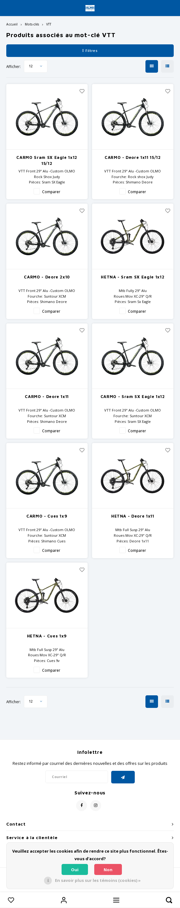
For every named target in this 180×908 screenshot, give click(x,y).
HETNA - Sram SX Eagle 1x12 (132, 276)
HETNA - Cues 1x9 (47, 635)
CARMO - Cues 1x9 (46, 515)
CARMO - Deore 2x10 (47, 276)
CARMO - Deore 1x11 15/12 (133, 157)
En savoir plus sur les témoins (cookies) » (98, 880)
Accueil (12, 24)
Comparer (51, 191)
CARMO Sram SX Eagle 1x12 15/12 (46, 160)
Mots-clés (32, 24)
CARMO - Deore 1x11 (47, 396)
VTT (48, 24)
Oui (75, 869)
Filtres (90, 50)
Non (108, 869)
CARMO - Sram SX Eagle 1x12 (133, 396)
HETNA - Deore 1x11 (132, 515)
